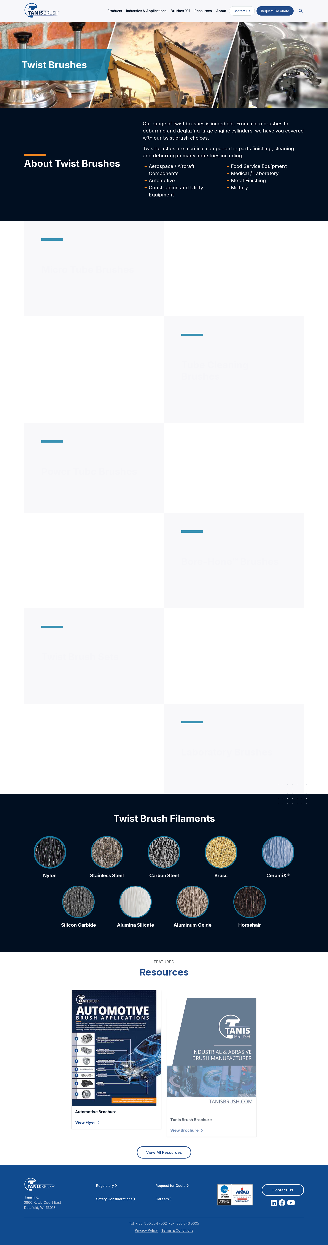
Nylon (50, 890)
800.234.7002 (155, 1223)
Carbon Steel (164, 890)
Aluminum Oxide (193, 939)
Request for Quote (172, 1185)
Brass (221, 890)
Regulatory (106, 1185)
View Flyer (87, 1136)
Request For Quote (275, 11)
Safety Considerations (115, 1199)
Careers (164, 1199)
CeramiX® (278, 890)
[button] (300, 10)
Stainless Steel (107, 890)
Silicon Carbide (78, 939)
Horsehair (249, 939)
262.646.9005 (188, 1223)
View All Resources (164, 1152)
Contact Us (242, 11)
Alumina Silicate (135, 939)
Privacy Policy (146, 1230)
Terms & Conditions (177, 1230)
